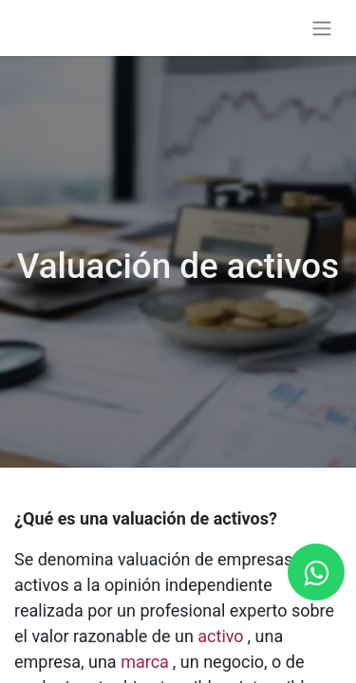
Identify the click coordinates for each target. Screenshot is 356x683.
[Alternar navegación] (322, 28)
